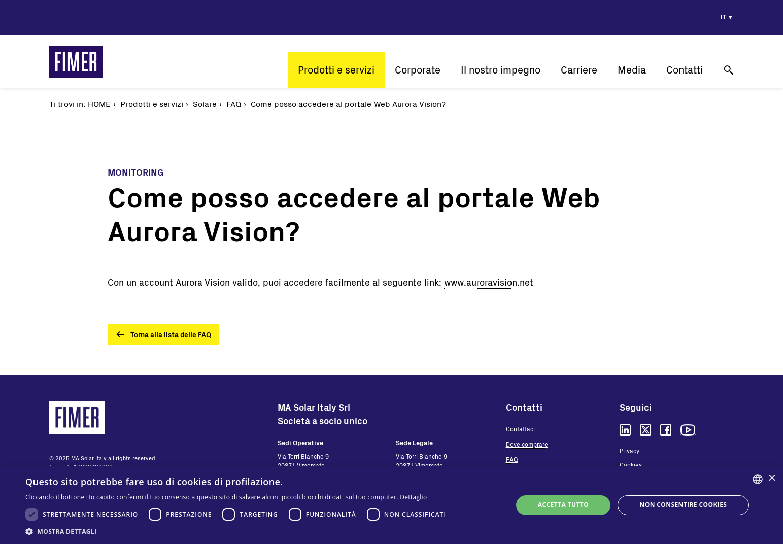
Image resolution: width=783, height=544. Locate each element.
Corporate (417, 70)
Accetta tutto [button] (563, 504)
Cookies (631, 465)
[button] (238, 531)
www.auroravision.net (488, 282)
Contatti (684, 70)
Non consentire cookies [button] (683, 504)
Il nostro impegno (500, 70)
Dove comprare (527, 444)
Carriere (579, 70)
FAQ (512, 459)
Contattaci (520, 429)
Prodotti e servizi (336, 70)
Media (632, 70)
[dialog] (391, 505)
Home (99, 103)
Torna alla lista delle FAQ (170, 334)
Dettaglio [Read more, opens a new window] (413, 497)
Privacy (629, 451)
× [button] (771, 478)
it (723, 17)
